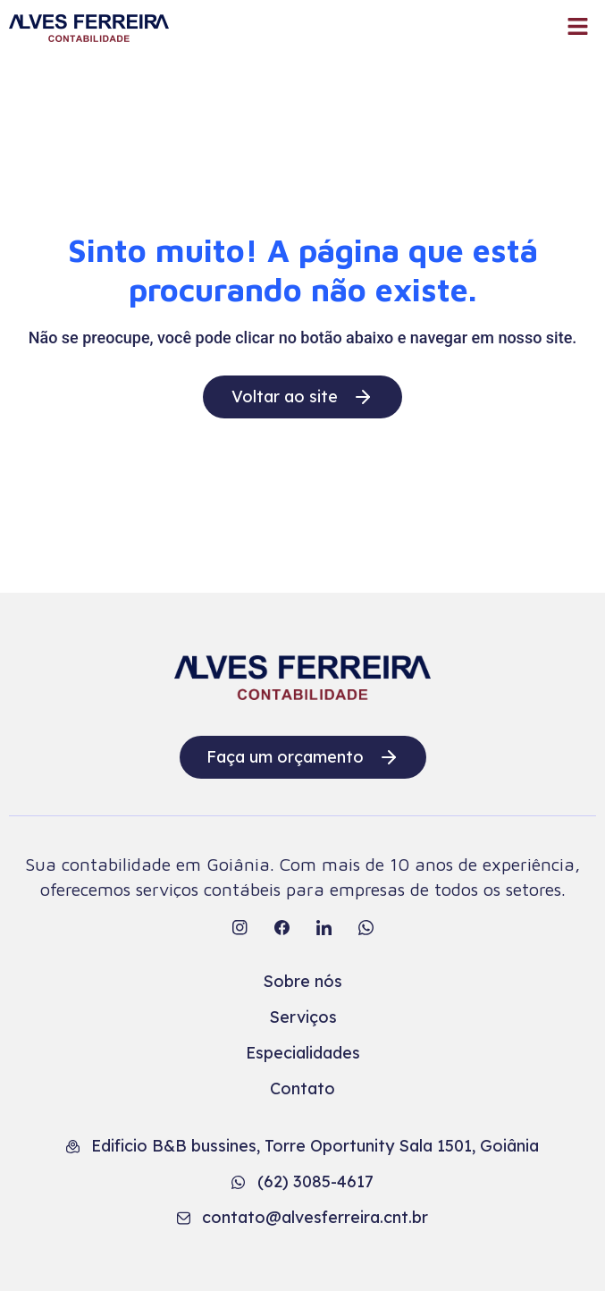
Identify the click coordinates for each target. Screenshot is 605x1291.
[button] (578, 27)
